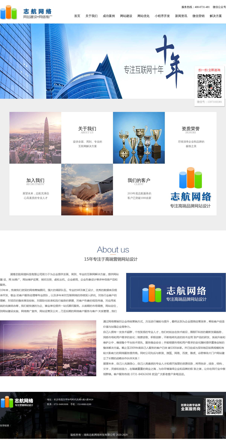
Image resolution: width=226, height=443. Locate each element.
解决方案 (216, 15)
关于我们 (92, 15)
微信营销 (198, 15)
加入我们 (35, 180)
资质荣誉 (191, 128)
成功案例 (109, 15)
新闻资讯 (181, 15)
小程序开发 (162, 15)
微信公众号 (219, 7)
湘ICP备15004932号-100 (141, 434)
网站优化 (143, 15)
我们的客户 (139, 180)
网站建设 (126, 15)
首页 (77, 15)
